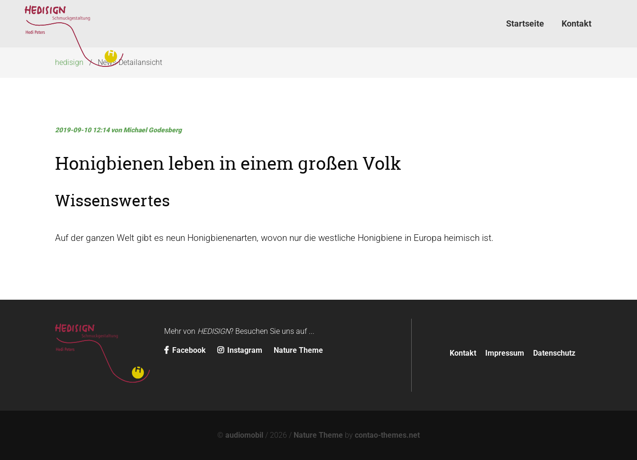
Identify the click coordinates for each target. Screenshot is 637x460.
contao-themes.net (387, 435)
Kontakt (463, 353)
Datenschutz (554, 353)
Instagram (240, 350)
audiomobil (244, 435)
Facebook (186, 350)
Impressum (504, 353)
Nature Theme (298, 350)
